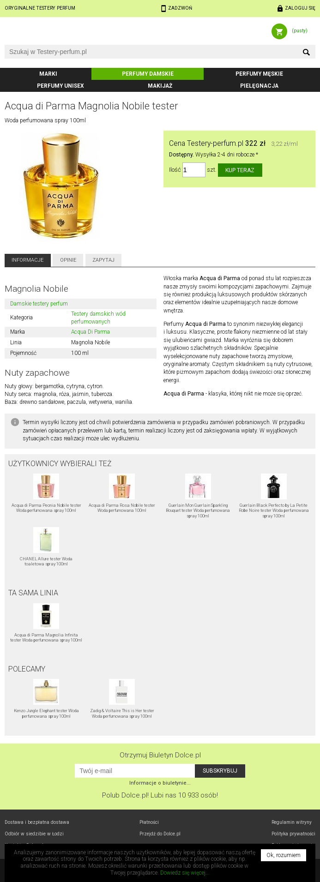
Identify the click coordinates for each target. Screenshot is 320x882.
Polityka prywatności (293, 833)
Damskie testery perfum (39, 303)
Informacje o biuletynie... (160, 783)
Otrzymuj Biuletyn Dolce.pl (160, 755)
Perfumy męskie (259, 74)
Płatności (149, 822)
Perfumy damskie (148, 74)
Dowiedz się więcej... (185, 873)
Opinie (68, 260)
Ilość (175, 170)
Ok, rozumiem (283, 855)
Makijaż (160, 86)
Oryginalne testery (40, 8)
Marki (48, 74)
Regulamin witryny (292, 822)
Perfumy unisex (60, 86)
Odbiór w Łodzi (34, 833)
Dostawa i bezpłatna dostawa (37, 822)
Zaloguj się (300, 8)
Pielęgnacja (259, 86)
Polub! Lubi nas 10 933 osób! (160, 795)
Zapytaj (103, 260)
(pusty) (300, 30)
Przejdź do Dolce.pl (160, 833)
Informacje (27, 260)
